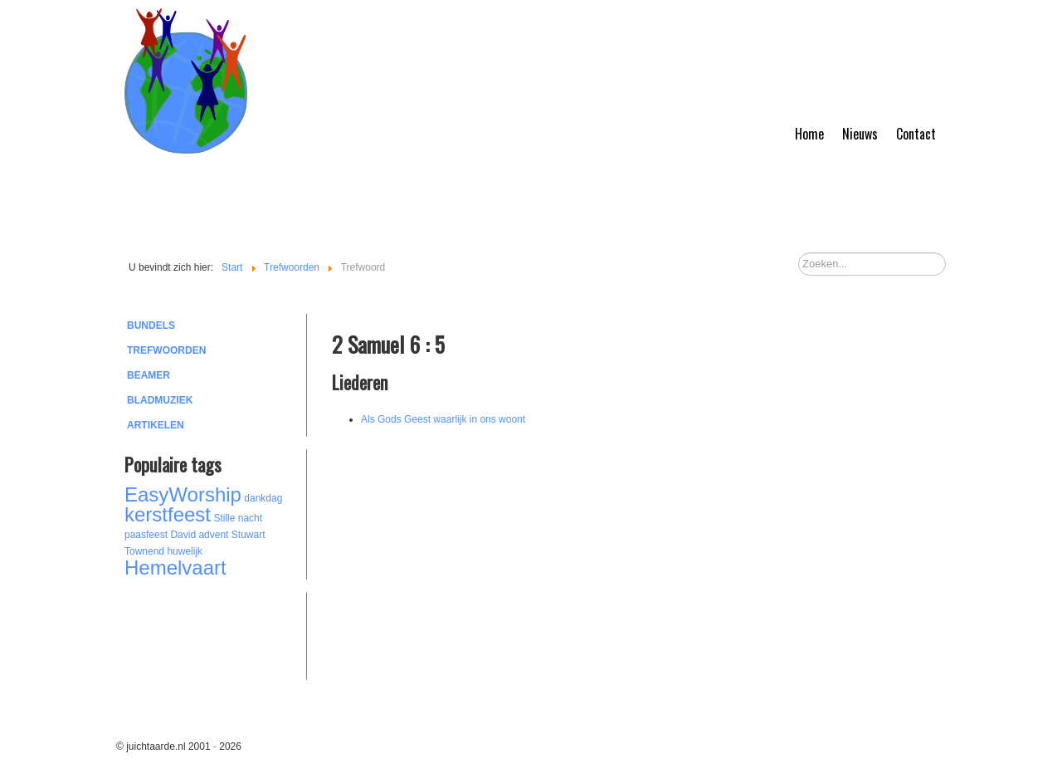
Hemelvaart (175, 567)
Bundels (151, 325)
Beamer (148, 375)
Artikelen (155, 425)
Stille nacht (237, 518)
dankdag (263, 498)
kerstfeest (167, 514)
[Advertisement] (215, 633)
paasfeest (146, 535)
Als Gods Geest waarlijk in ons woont (443, 419)
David (183, 535)
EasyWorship (182, 494)
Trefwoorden (166, 350)
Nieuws (860, 134)
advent (213, 535)
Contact (916, 134)
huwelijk (184, 551)
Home (809, 134)
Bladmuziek (159, 400)
